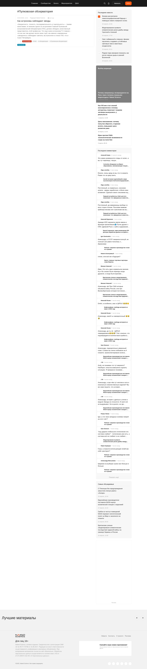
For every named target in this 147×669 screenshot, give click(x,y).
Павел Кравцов (106, 446)
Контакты (111, 636)
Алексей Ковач (105, 155)
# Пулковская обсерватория (58, 41)
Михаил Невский (106, 266)
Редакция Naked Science (37, 18)
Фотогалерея (27, 41)
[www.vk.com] (113, 663)
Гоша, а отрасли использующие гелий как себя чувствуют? (113, 450)
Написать (117, 3)
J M (102, 362)
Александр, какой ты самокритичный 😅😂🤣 (113, 317)
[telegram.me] (126, 663)
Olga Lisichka (105, 170)
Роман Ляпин (105, 414)
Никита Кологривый (107, 253)
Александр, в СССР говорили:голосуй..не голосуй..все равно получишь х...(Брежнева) (113, 242)
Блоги (56, 3)
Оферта (104, 636)
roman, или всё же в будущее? (109, 256)
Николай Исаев (106, 300)
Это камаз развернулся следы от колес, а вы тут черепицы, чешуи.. (113, 159)
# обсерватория (43, 41)
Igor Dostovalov (106, 236)
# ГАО (34, 41)
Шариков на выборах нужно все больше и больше (113, 465)
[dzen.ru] (121, 663)
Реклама (128, 636)
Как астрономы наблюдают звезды (34, 21)
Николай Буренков (107, 219)
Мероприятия (66, 3)
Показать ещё (114, 477)
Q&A (77, 3)
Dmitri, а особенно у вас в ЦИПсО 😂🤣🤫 (113, 303)
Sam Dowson (105, 345)
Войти (128, 3)
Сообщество (46, 3)
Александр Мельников (108, 460)
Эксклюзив (21, 45)
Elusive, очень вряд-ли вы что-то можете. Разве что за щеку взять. (113, 174)
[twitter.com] (109, 663)
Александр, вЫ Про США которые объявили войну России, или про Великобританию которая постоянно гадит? (111, 288)
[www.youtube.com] (117, 663)
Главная (34, 3)
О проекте (119, 636)
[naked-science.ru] (130, 663)
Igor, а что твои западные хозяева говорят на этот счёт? (113, 418)
